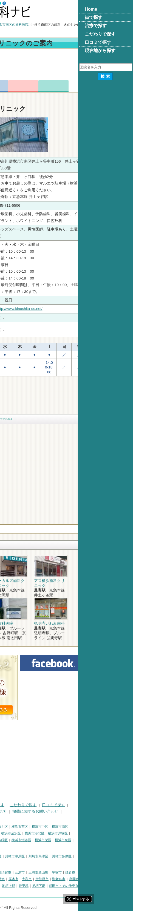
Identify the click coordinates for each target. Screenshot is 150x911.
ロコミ (108, 86)
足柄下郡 (93, 886)
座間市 (129, 879)
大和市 (82, 879)
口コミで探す (108, 805)
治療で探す (49, 805)
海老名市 (113, 879)
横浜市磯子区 (42, 833)
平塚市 (112, 872)
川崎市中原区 (70, 856)
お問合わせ (78, 86)
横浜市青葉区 (12, 847)
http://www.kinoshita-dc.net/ (74, 309)
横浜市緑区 (54, 840)
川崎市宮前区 (12, 863)
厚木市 (68, 879)
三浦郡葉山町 (93, 872)
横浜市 (8, 827)
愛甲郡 (78, 886)
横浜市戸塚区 (113, 833)
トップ (8, 25)
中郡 (50, 886)
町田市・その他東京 (118, 886)
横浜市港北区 (89, 833)
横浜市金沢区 (66, 833)
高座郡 (38, 886)
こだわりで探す (77, 805)
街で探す (27, 805)
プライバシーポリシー (22, 811)
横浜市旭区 (34, 840)
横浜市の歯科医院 (31, 25)
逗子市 (41, 879)
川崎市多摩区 (116, 856)
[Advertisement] (75, 65)
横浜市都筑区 (36, 847)
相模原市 (42, 872)
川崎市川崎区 (26, 856)
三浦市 (75, 872)
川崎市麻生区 (36, 863)
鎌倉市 (125, 872)
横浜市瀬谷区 (76, 840)
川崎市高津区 (93, 856)
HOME (8, 805)
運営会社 (54, 811)
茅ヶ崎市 (26, 879)
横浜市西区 (74, 827)
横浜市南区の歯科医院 (66, 25)
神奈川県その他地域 (17, 872)
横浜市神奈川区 (51, 827)
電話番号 (48, 86)
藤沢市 (138, 872)
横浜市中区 (95, 827)
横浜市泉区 (118, 840)
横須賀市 (59, 872)
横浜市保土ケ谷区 (16, 833)
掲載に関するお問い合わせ (90, 811)
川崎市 (8, 856)
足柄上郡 (63, 886)
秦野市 (55, 879)
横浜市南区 (115, 827)
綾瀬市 (24, 886)
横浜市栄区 (98, 840)
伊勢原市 (96, 879)
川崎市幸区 (48, 856)
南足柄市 (9, 886)
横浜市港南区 (12, 840)
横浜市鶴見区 (26, 827)
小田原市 (9, 879)
